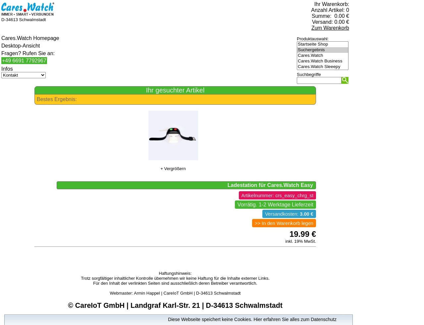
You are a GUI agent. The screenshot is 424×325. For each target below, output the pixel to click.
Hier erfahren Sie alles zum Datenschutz (295, 319)
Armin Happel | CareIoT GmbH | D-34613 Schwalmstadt (187, 293)
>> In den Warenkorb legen (284, 223)
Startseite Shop (322, 44)
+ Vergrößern (173, 168)
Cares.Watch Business (322, 61)
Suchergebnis (322, 50)
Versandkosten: (289, 214)
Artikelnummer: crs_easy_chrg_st (277, 195)
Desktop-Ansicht (20, 46)
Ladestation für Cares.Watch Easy (270, 185)
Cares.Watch (322, 55)
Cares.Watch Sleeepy (322, 67)
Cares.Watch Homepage (30, 38)
